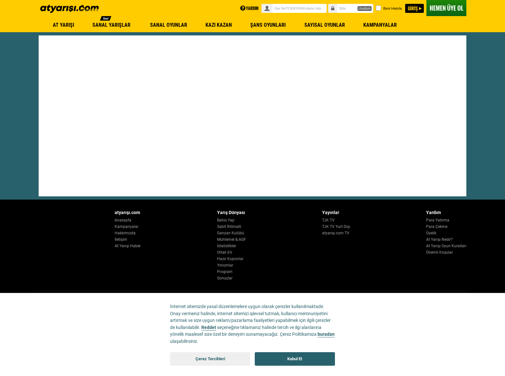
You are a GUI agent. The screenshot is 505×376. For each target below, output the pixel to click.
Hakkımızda (169, 233)
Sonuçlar (254, 278)
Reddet (208, 327)
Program (254, 271)
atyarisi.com (69, 9)
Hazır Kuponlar (259, 259)
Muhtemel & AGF (260, 239)
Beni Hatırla (389, 8)
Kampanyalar (171, 226)
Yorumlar (254, 265)
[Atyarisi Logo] (68, 216)
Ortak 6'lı (254, 252)
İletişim (165, 239)
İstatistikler (255, 246)
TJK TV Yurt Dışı (351, 226)
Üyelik (431, 233)
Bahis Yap (255, 220)
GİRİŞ (413, 8)
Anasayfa (167, 220)
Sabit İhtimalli (258, 226)
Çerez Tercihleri (210, 358)
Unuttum (364, 8)
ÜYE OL (446, 8)
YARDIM (249, 8)
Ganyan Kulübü (259, 233)
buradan (326, 334)
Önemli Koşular (439, 252)
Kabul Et (294, 358)
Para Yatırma (437, 220)
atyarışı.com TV (350, 233)
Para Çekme (436, 226)
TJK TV (343, 220)
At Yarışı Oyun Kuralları (446, 246)
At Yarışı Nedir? (439, 239)
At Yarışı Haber (172, 246)
